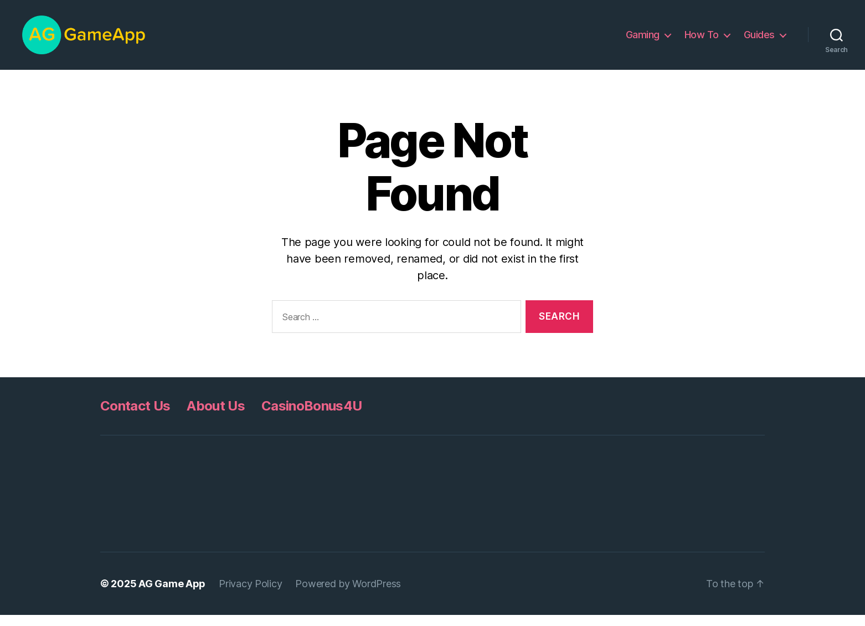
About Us (216, 417)
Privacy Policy (250, 595)
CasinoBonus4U (311, 417)
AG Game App (171, 595)
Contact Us (135, 417)
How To (701, 40)
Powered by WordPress (348, 595)
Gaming (643, 40)
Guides (759, 40)
